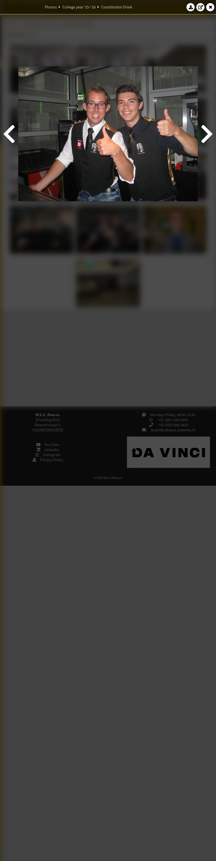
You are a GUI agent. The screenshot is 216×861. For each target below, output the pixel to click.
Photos (51, 7)
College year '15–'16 (79, 7)
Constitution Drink (116, 7)
